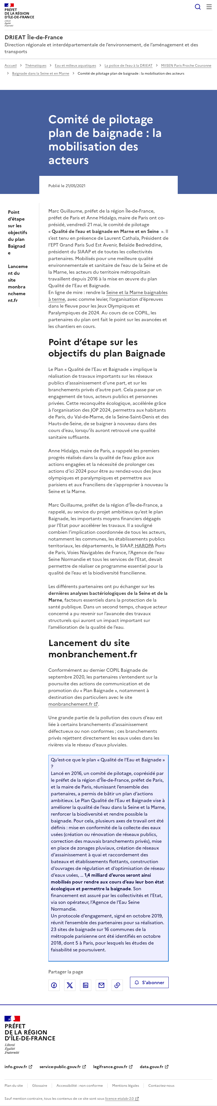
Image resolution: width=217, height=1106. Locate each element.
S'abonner (149, 982)
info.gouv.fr (16, 1067)
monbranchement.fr (70, 704)
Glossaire (39, 1085)
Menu (209, 6)
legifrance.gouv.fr (110, 1067)
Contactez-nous (161, 1085)
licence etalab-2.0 (119, 1098)
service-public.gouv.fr (60, 1067)
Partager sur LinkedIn (85, 985)
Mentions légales (125, 1085)
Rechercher (197, 6)
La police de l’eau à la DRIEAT (129, 65)
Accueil (11, 65)
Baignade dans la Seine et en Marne (40, 73)
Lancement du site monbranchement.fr (18, 283)
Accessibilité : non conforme (80, 1085)
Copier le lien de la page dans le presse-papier (117, 985)
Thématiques (35, 65)
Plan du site (14, 1085)
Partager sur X (69, 985)
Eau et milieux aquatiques (75, 65)
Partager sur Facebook (54, 985)
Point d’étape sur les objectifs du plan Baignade (17, 232)
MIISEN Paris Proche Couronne (186, 65)
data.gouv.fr (151, 1067)
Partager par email (101, 985)
